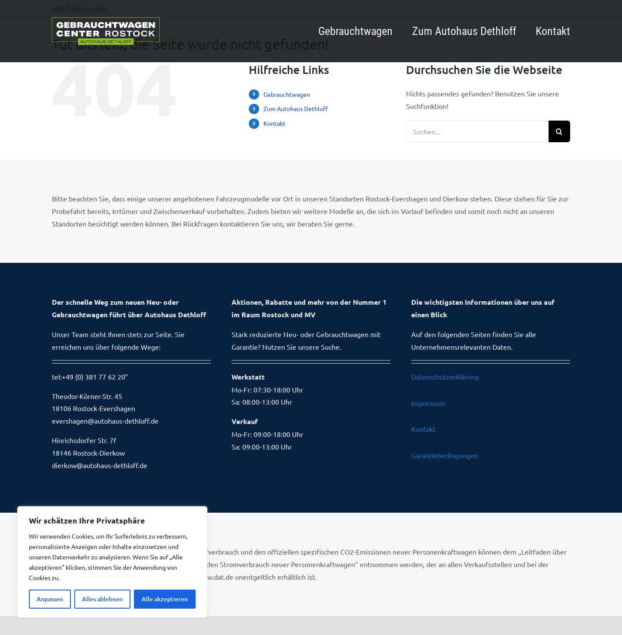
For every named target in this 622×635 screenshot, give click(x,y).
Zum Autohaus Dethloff (295, 108)
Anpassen (50, 599)
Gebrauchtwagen (286, 94)
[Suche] (559, 131)
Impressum (428, 403)
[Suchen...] (477, 131)
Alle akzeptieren (165, 599)
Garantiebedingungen (444, 455)
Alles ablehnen (102, 599)
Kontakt (274, 123)
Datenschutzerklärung (445, 376)
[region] (112, 562)
